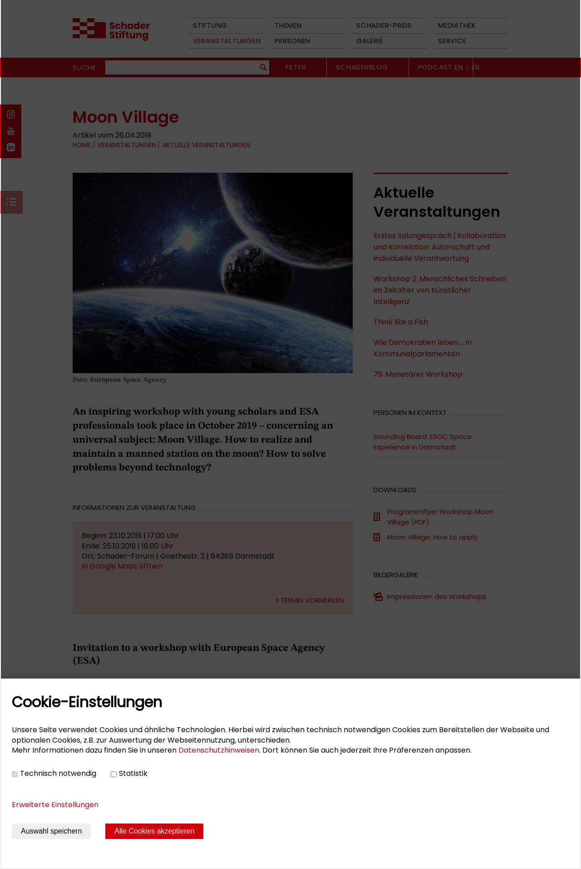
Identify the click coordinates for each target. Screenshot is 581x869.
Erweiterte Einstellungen (55, 804)
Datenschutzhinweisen (218, 750)
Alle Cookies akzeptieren (154, 831)
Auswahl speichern (51, 831)
